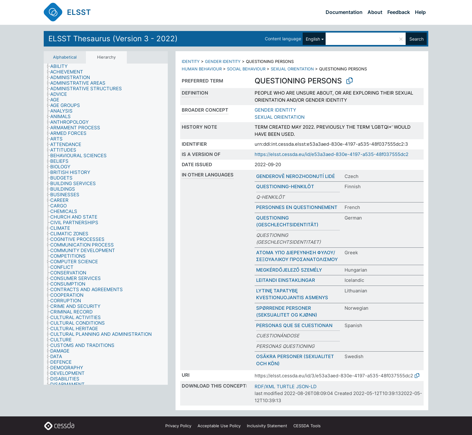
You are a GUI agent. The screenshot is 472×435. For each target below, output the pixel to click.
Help (420, 12)
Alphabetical (65, 57)
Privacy (178, 425)
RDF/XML (265, 386)
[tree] (106, 224)
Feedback (398, 12)
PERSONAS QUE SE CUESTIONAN (294, 325)
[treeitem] (61, 66)
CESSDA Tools (307, 425)
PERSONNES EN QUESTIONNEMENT (296, 207)
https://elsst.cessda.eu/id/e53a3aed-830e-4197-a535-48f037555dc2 (331, 154)
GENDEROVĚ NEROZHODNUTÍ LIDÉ (295, 176)
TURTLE (286, 386)
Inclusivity (267, 425)
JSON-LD (306, 386)
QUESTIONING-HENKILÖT (285, 186)
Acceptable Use (219, 425)
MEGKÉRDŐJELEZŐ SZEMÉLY (289, 270)
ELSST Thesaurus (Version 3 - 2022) (113, 38)
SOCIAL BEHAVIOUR (246, 68)
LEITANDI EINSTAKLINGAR (285, 280)
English (313, 39)
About (374, 12)
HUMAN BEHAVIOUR (202, 68)
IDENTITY (191, 61)
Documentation (344, 12)
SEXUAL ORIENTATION (292, 68)
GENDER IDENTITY (223, 61)
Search (416, 39)
